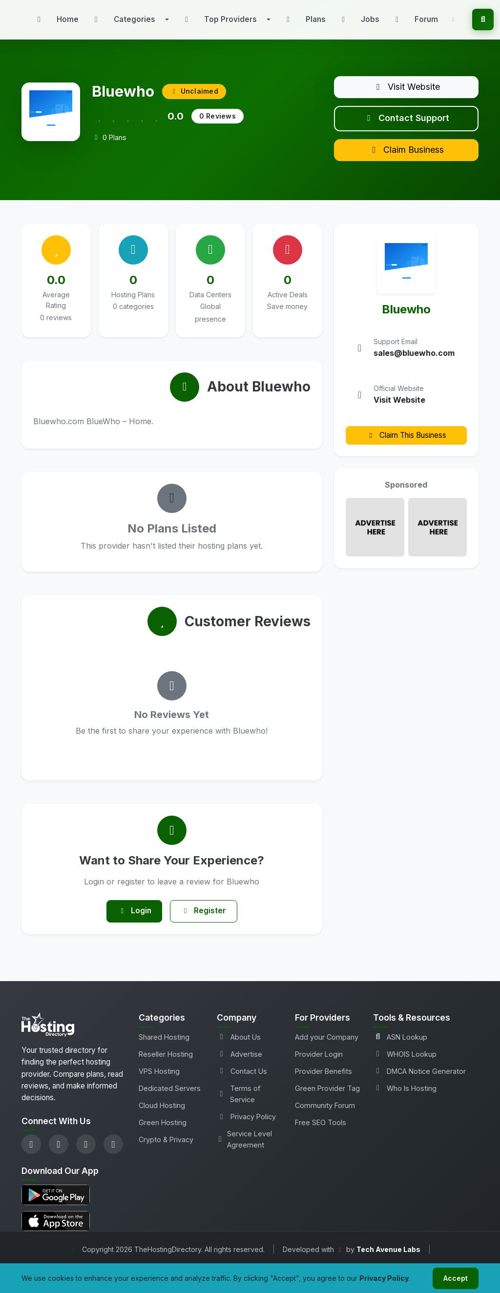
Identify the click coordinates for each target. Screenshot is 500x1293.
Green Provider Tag (327, 1096)
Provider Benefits (323, 1079)
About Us (239, 1045)
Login (132, 918)
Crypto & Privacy (166, 1147)
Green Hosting (163, 1130)
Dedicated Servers (170, 1096)
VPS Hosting (159, 1079)
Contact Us (242, 1079)
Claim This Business (406, 441)
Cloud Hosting (162, 1113)
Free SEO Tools (320, 1130)
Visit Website (406, 88)
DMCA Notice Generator (419, 1079)
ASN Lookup (400, 1045)
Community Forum (325, 1113)
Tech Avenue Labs (388, 1257)
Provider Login (319, 1062)
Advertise (239, 1062)
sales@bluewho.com (414, 359)
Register (205, 918)
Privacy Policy (246, 1124)
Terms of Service (238, 1101)
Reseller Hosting (166, 1062)
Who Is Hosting (405, 1096)
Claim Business (406, 155)
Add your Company (326, 1045)
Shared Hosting (164, 1045)
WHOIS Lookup (405, 1062)
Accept (454, 1277)
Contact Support (406, 121)
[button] (129, 19)
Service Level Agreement (244, 1147)
